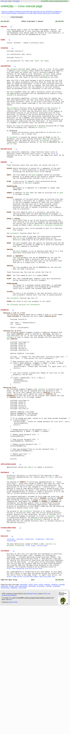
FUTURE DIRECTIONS (34, 13)
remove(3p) (29, 638)
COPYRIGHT (55, 13)
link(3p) (19, 638)
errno (53, 176)
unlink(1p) (54, 691)
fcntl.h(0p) (30, 646)
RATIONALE (22, 13)
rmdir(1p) (47, 691)
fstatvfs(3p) (4, 693)
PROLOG (4, 12)
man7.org (3, 1)
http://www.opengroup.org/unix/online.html (24, 673)
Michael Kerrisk (32, 700)
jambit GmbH (13, 709)
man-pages (16, 1)
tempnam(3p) (5, 694)
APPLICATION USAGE (8, 13)
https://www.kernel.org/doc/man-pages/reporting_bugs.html (31, 682)
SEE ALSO (46, 13)
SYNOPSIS (18, 12)
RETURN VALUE (39, 12)
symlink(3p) (11, 640)
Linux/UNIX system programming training (54, 1)
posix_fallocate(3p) (21, 693)
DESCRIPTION (28, 12)
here (10, 706)
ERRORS (49, 12)
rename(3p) (39, 638)
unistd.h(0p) (42, 646)
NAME (11, 12)
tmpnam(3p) (22, 694)
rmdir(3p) (49, 638)
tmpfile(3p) (14, 694)
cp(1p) (31, 691)
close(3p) (11, 638)
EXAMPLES (57, 12)
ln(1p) (35, 691)
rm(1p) (41, 691)
